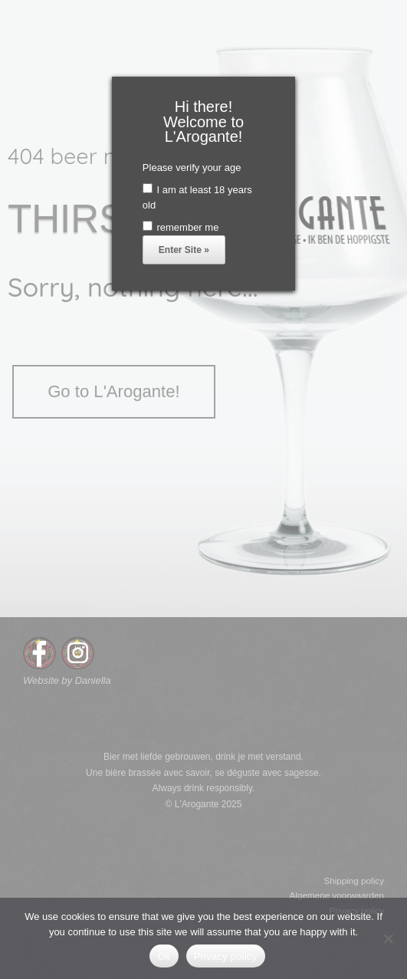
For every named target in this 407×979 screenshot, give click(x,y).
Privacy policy (226, 956)
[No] (388, 938)
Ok (163, 956)
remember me (181, 227)
